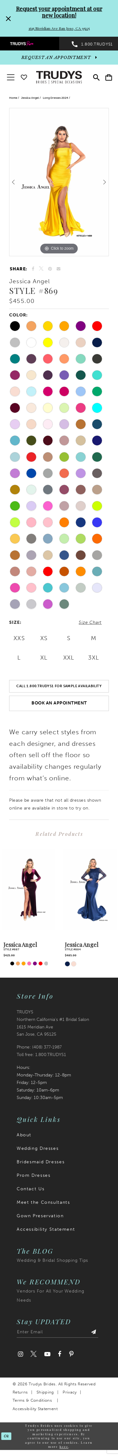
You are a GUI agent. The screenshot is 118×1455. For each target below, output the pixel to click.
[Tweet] (41, 269)
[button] (109, 77)
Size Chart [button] (90, 622)
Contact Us (30, 1189)
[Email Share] (58, 268)
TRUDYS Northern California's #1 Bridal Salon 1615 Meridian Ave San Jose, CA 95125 (53, 1023)
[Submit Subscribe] (93, 1333)
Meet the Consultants (43, 1202)
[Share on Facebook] (33, 268)
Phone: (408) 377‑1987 (39, 1047)
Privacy (69, 1392)
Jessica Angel (30, 97)
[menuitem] (29, 43)
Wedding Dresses (38, 1148)
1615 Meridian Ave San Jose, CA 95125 (59, 28)
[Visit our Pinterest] (71, 1354)
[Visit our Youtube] (47, 1354)
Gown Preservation (40, 1216)
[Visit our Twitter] (33, 1354)
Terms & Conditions (32, 1400)
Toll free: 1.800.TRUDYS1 (41, 1054)
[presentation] (28, 890)
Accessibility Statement (46, 1229)
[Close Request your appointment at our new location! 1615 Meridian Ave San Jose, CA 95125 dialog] (7, 18)
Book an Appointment (59, 703)
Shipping (45, 1392)
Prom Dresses (33, 1175)
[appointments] (59, 57)
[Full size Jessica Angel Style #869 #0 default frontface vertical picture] (58, 182)
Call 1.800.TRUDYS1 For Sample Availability (59, 686)
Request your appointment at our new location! (59, 12)
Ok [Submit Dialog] (6, 1436)
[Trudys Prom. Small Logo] (29, 43)
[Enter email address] (57, 1333)
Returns (20, 1392)
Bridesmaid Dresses (41, 1162)
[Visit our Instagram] (20, 1354)
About (24, 1135)
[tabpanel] (58, 182)
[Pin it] (50, 268)
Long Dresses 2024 (55, 97)
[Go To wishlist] (24, 76)
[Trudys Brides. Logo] (59, 77)
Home (13, 97)
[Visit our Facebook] (59, 1354)
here (63, 1446)
